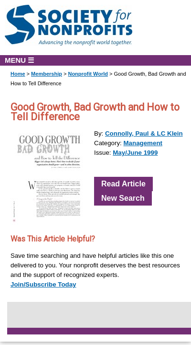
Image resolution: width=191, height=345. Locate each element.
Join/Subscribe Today (43, 284)
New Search (123, 198)
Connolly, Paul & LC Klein (144, 133)
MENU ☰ (19, 60)
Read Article (123, 184)
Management (143, 143)
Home (18, 74)
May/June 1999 (135, 152)
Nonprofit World (88, 74)
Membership (46, 74)
